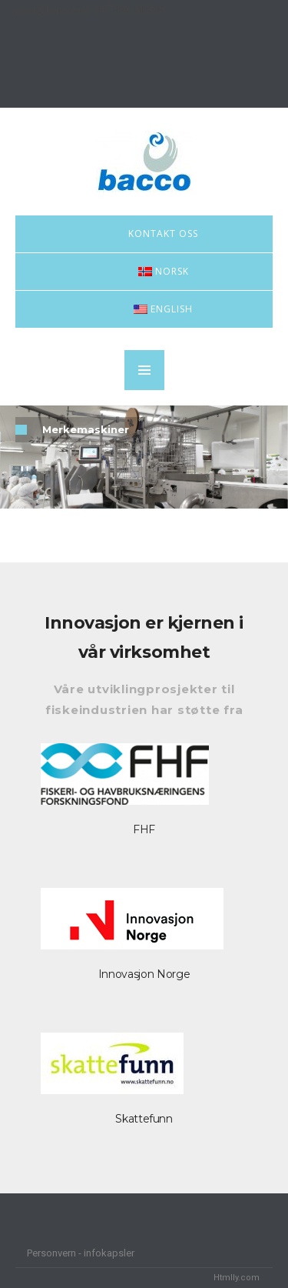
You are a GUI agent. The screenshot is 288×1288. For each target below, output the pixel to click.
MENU (144, 370)
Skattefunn (144, 1119)
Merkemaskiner (85, 429)
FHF (144, 829)
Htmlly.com (237, 1278)
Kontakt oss (163, 233)
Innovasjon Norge (144, 974)
